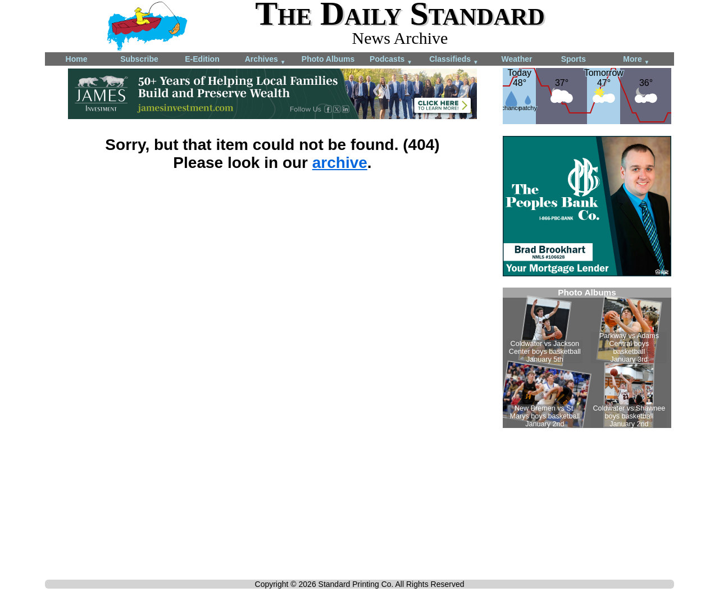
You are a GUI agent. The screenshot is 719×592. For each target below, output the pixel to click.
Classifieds (454, 59)
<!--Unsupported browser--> (587, 358)
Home (77, 58)
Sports (573, 58)
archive (339, 162)
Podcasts (391, 59)
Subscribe (139, 58)
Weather (517, 58)
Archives (265, 59)
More (636, 59)
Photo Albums (328, 58)
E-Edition (202, 58)
